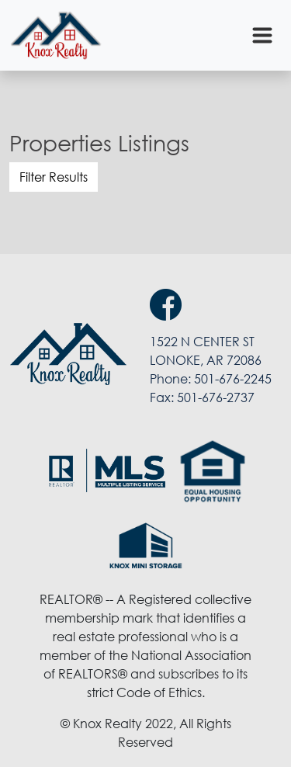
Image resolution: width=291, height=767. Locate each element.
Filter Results (53, 177)
